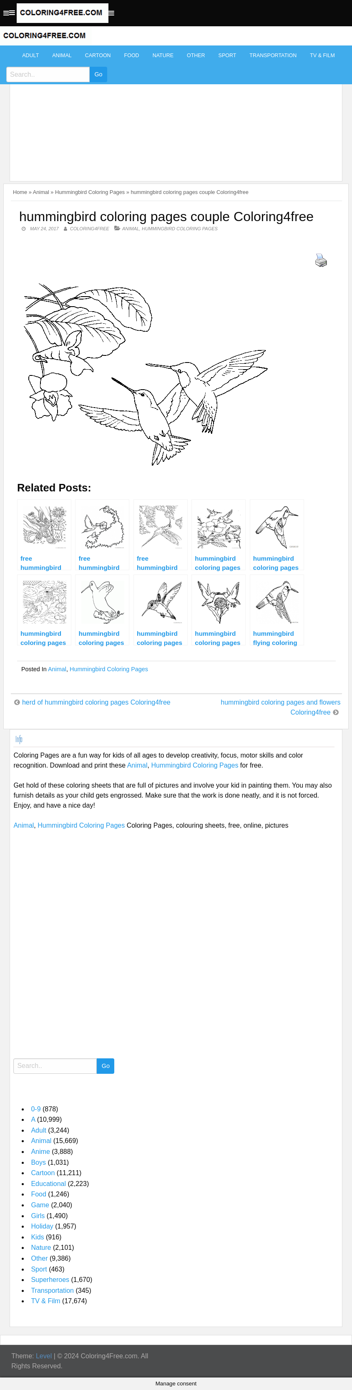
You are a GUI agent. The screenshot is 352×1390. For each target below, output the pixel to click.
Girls (38, 1215)
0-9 (35, 1109)
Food (131, 55)
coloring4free (89, 228)
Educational (48, 1183)
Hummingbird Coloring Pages (90, 192)
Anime (40, 1151)
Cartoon (98, 55)
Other (196, 55)
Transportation (273, 55)
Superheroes (50, 1279)
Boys (38, 1162)
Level (44, 1356)
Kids (37, 1237)
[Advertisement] (173, 109)
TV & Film (322, 55)
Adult (30, 55)
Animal (61, 55)
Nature (163, 55)
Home (20, 192)
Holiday (42, 1226)
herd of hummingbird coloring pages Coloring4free (96, 702)
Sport (227, 55)
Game (40, 1205)
